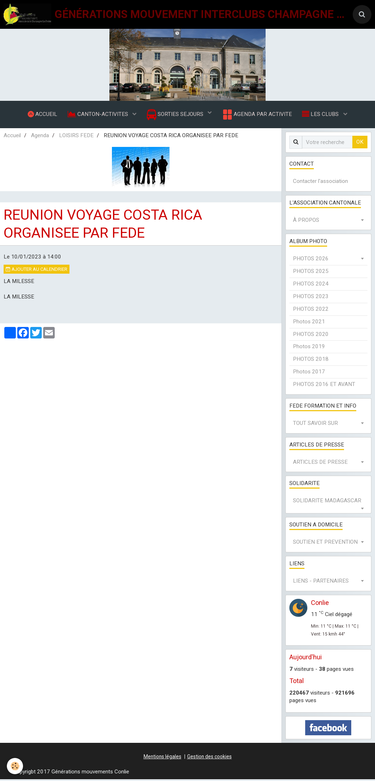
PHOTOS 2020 (311, 336)
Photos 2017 (309, 373)
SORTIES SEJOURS (176, 115)
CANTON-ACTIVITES (98, 115)
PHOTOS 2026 (311, 260)
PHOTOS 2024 (311, 285)
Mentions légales (162, 758)
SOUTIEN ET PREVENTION (325, 543)
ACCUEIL (41, 115)
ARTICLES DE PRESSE (320, 464)
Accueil (12, 137)
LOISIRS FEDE (76, 137)
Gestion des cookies (209, 758)
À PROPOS (306, 222)
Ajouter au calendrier (36, 271)
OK (359, 143)
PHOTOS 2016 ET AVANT (324, 386)
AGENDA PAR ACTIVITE (257, 115)
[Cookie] (15, 766)
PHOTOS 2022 (311, 311)
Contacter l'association (320, 183)
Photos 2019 (309, 348)
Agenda (40, 137)
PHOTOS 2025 (311, 273)
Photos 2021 (309, 323)
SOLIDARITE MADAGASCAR (327, 502)
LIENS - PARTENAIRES (321, 582)
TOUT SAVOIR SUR (315, 425)
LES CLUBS (322, 115)
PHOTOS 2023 (311, 298)
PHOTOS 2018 (311, 361)
